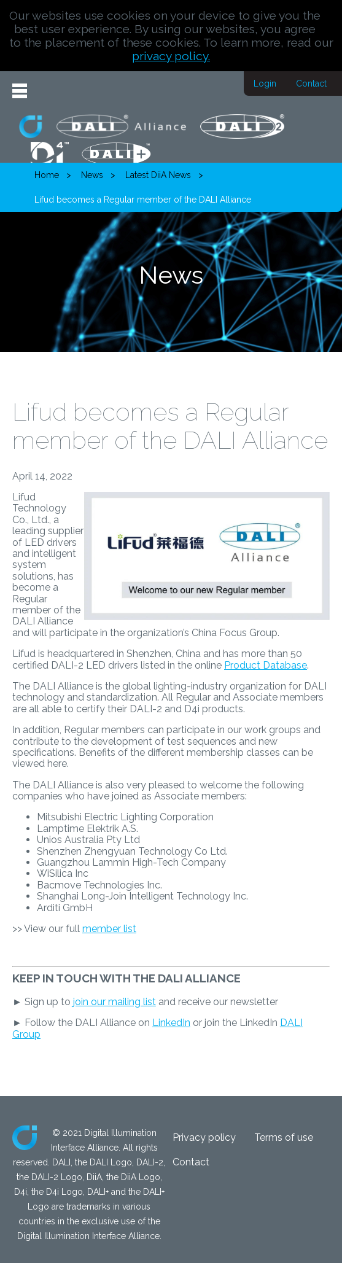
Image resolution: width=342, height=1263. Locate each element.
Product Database (265, 665)
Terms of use (283, 1137)
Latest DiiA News (158, 175)
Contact (311, 83)
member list (109, 929)
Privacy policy (204, 1137)
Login (265, 83)
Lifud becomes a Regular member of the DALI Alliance (142, 199)
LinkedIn (171, 1022)
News (92, 175)
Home (46, 175)
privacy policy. (171, 56)
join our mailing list (114, 1002)
